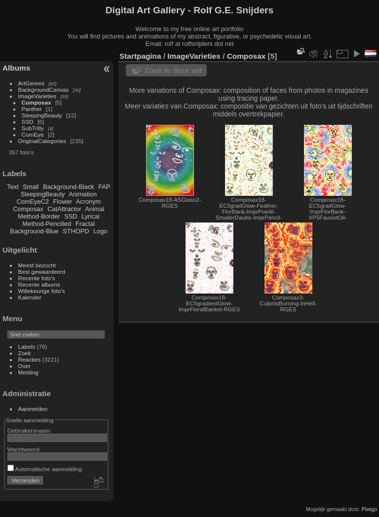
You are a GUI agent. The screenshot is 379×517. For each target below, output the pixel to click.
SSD (28, 121)
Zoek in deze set (173, 70)
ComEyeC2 (33, 201)
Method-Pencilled (47, 223)
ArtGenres (31, 83)
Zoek (24, 353)
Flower (62, 201)
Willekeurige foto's (41, 291)
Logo (100, 231)
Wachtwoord (23, 449)
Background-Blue (34, 231)
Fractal (85, 223)
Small (30, 186)
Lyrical (90, 216)
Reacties (29, 359)
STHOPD (76, 231)
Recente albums (39, 284)
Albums (16, 68)
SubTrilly (33, 128)
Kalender (29, 297)
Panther (32, 109)
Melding (28, 372)
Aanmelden (33, 409)
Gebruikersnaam (28, 430)
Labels (27, 346)
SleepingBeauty (42, 115)
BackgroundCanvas (43, 89)
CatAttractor (64, 209)
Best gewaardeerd (42, 271)
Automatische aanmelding (44, 469)
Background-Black (68, 186)
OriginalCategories (42, 141)
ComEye (33, 134)
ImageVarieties (37, 96)
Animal (94, 209)
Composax (36, 102)
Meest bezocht (37, 265)
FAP (104, 186)
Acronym (88, 201)
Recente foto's (36, 278)
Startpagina (140, 56)
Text (12, 186)
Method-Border (39, 216)
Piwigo (369, 509)
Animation (83, 194)
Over (24, 366)
